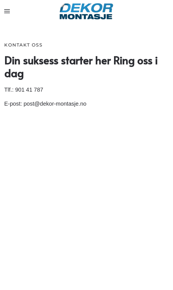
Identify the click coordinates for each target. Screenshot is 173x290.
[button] (7, 11)
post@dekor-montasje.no (55, 104)
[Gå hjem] (86, 11)
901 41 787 (29, 90)
